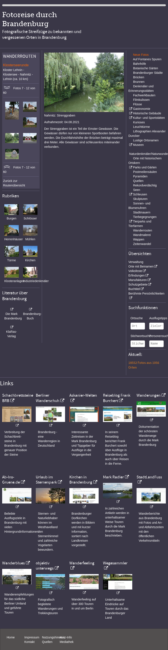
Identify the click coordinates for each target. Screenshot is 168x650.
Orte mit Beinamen (141, 266)
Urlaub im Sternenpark (46, 480)
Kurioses (139, 122)
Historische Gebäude (147, 113)
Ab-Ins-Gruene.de (11, 480)
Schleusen (140, 194)
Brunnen (139, 81)
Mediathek (67, 642)
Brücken (138, 77)
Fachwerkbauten (144, 95)
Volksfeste (135, 271)
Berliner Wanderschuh (47, 398)
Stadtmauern (141, 212)
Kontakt (29, 642)
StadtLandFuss (149, 477)
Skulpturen (140, 199)
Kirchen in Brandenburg (80, 480)
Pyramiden (140, 176)
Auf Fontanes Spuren (147, 59)
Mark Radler (113, 477)
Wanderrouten (142, 230)
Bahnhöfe (139, 63)
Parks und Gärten (145, 167)
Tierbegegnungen (145, 217)
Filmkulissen (141, 99)
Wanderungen (148, 395)
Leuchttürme (141, 126)
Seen (136, 190)
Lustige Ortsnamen (146, 140)
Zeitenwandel (142, 244)
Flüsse (137, 104)
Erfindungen (136, 275)
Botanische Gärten (145, 68)
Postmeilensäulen (145, 172)
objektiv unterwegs (45, 566)
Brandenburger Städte (148, 72)
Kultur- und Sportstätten (149, 117)
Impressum (31, 637)
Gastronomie (141, 108)
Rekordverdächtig (145, 185)
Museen (138, 145)
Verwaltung (135, 262)
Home (11, 637)
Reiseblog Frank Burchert (116, 398)
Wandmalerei (142, 235)
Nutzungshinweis (53, 637)
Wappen (138, 239)
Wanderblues (13, 563)
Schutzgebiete (138, 284)
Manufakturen (137, 280)
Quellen (138, 181)
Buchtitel (134, 289)
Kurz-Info (66, 637)
